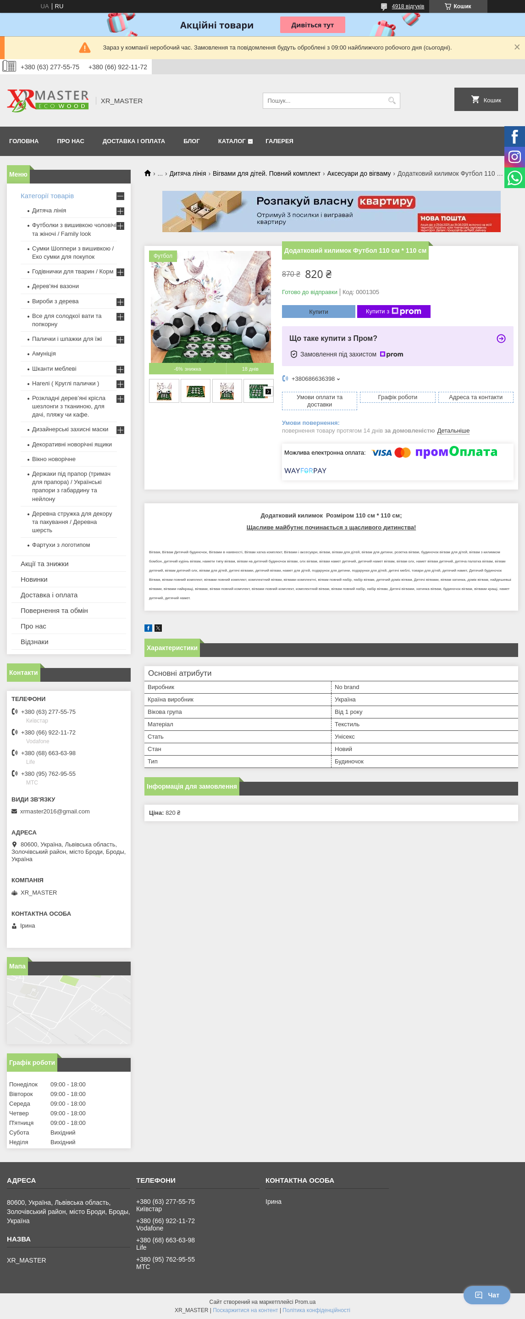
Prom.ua (305, 1302)
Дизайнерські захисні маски (70, 429)
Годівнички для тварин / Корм (73, 271)
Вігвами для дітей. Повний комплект (267, 173)
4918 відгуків (408, 6)
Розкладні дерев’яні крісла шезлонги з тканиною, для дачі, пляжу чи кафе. (68, 406)
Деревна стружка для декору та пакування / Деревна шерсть (72, 522)
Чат (487, 1295)
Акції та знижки (45, 564)
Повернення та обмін (54, 610)
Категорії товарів (47, 196)
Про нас (70, 141)
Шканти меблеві (54, 368)
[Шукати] (392, 101)
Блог (191, 141)
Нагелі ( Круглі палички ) (65, 383)
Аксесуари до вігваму (359, 173)
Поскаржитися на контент (245, 1310)
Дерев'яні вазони (55, 286)
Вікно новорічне (54, 459)
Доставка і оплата (134, 141)
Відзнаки (35, 642)
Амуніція (44, 353)
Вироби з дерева (55, 301)
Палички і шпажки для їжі (67, 338)
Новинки (34, 579)
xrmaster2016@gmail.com (55, 811)
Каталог (232, 141)
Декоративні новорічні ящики (72, 444)
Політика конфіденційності (316, 1310)
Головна (24, 141)
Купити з (393, 311)
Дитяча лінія (188, 173)
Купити (318, 311)
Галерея (279, 141)
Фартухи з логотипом (61, 544)
